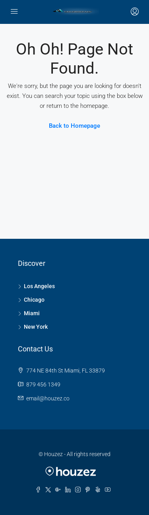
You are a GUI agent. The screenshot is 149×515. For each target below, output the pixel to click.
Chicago (34, 300)
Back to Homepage (74, 125)
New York (36, 327)
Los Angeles (39, 286)
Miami (32, 313)
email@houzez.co (48, 398)
